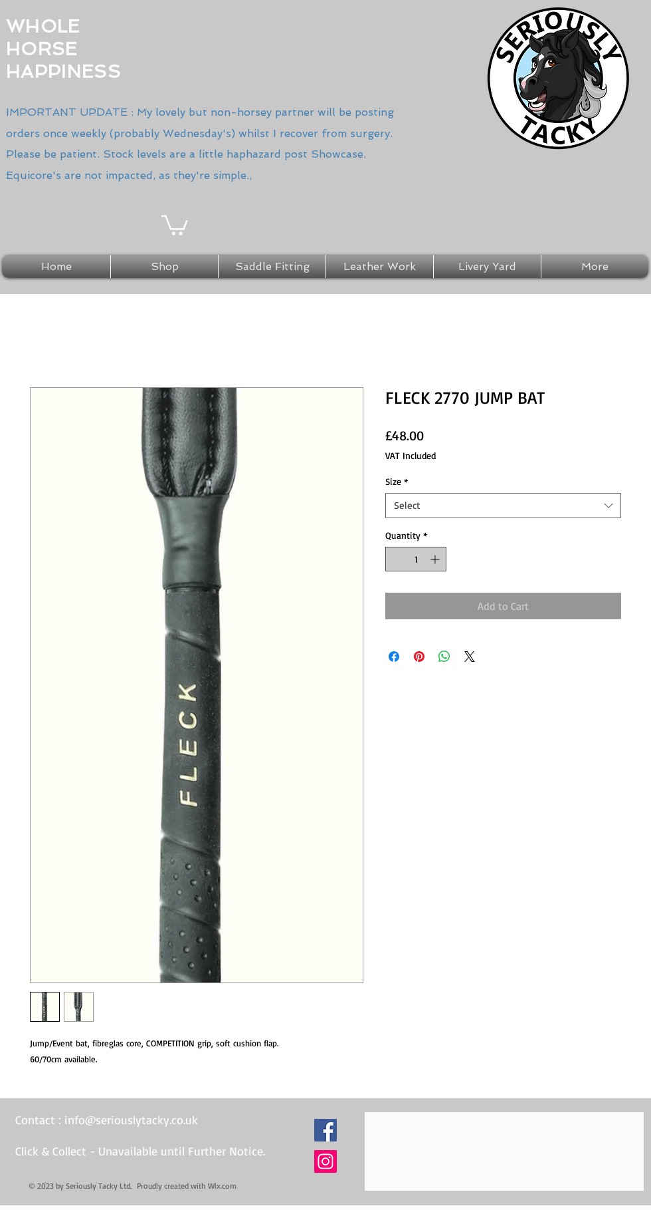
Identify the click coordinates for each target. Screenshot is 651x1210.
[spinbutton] (416, 559)
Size (396, 481)
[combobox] (503, 505)
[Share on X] (470, 657)
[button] (174, 224)
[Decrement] (395, 559)
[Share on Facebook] (394, 657)
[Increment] (436, 559)
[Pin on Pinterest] (419, 657)
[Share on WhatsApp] (444, 657)
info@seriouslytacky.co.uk (131, 1119)
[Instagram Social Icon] (325, 1161)
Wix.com (222, 1186)
